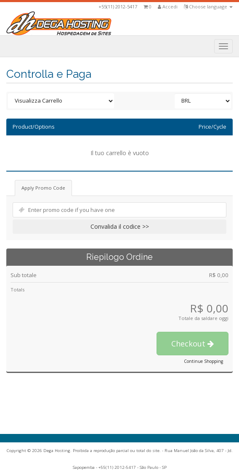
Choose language (208, 6)
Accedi (168, 6)
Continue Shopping (203, 361)
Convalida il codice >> (119, 226)
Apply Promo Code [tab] (43, 188)
